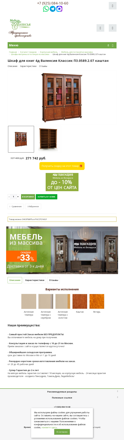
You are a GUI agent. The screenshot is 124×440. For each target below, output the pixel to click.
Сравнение (15, 206)
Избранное (33, 206)
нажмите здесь (49, 427)
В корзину (28, 196)
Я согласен (62, 431)
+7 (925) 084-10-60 (52, 3)
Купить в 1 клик (46, 196)
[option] (62, 97)
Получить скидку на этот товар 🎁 (62, 166)
